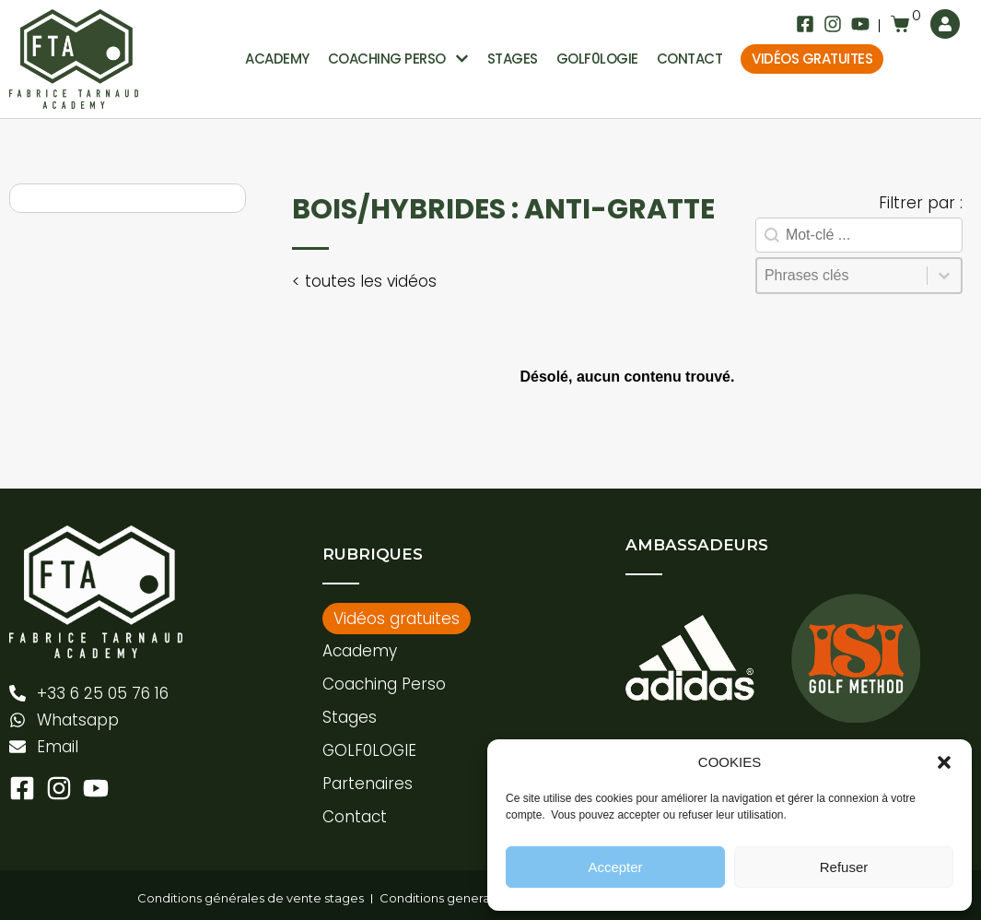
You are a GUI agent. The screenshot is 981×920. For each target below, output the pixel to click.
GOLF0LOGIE (597, 58)
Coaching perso (398, 59)
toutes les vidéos (368, 281)
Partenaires (367, 784)
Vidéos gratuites (812, 58)
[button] (944, 762)
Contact (690, 58)
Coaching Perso (384, 684)
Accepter (615, 867)
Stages (512, 58)
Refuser (844, 867)
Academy (277, 58)
